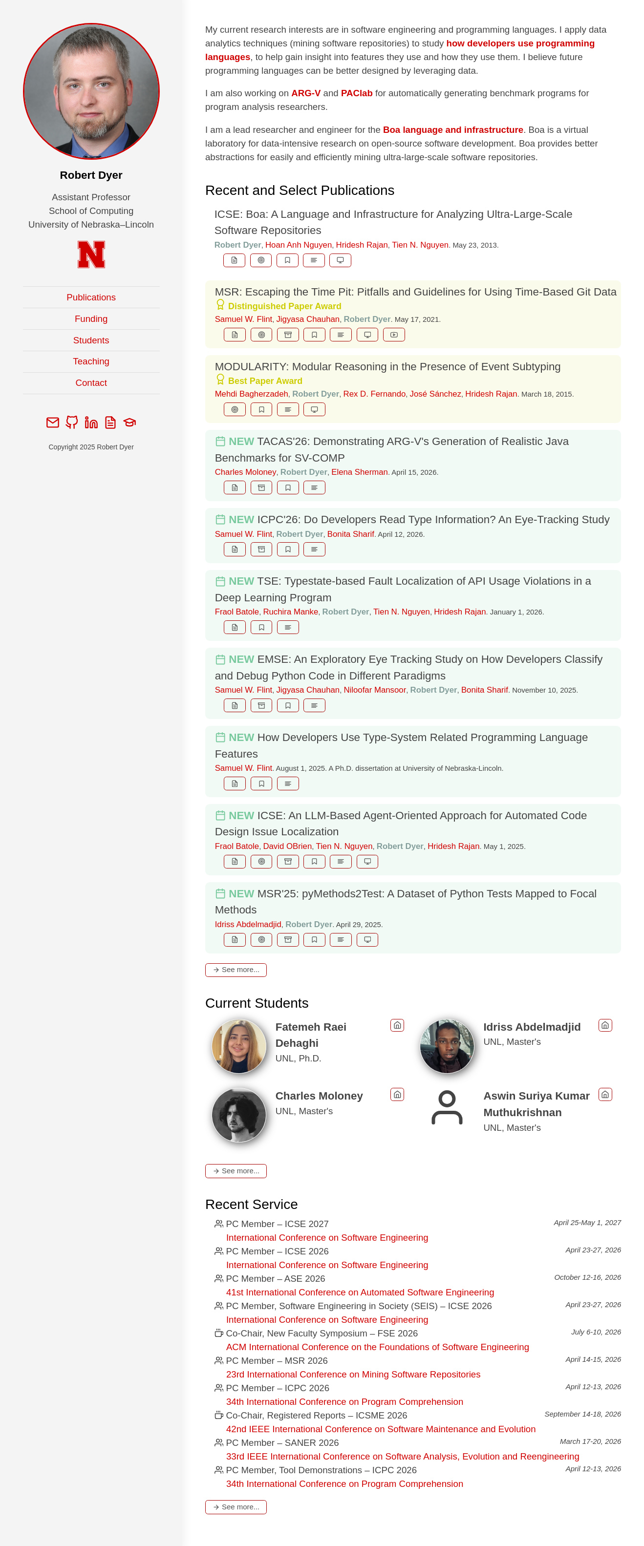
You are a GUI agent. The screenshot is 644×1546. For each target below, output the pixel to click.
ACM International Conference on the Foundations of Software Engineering (377, 1347)
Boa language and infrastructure (453, 130)
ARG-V (306, 93)
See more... (236, 969)
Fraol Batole (237, 611)
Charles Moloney (246, 472)
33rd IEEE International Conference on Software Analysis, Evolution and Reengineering (403, 1456)
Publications (91, 297)
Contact (91, 383)
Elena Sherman (359, 472)
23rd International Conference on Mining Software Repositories (353, 1374)
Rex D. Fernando (374, 394)
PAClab (357, 93)
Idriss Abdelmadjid (248, 924)
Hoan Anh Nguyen (298, 245)
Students (91, 340)
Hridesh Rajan (362, 245)
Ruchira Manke (290, 611)
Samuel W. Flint (244, 319)
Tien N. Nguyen (420, 245)
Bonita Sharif (350, 534)
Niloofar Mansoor (374, 690)
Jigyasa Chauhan (308, 319)
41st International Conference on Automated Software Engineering (360, 1292)
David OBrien (287, 846)
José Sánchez (435, 394)
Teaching (91, 361)
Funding (91, 319)
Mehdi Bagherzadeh (251, 394)
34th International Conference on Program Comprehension (344, 1402)
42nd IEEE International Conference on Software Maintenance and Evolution (381, 1429)
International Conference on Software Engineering (327, 1237)
